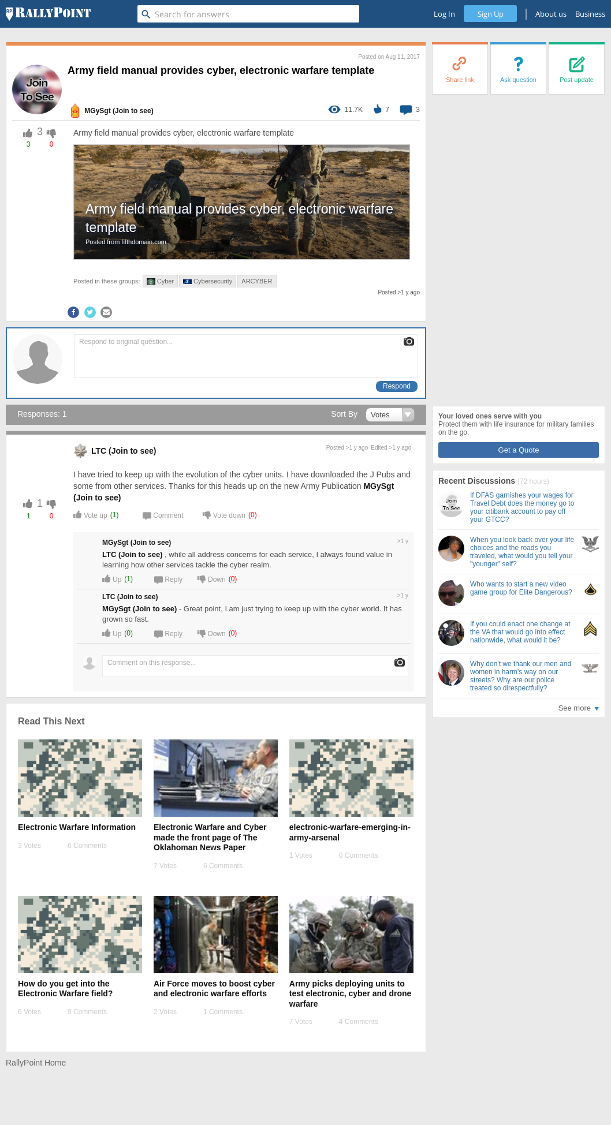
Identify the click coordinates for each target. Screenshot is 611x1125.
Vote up (90, 514)
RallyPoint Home (36, 1062)
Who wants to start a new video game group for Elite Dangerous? (521, 588)
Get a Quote (518, 450)
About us (551, 14)
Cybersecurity (207, 281)
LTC (98, 450)
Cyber (160, 281)
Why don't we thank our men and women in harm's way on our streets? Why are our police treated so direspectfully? (520, 676)
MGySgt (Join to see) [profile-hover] (139, 608)
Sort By (344, 413)
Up (111, 579)
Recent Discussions (477, 480)
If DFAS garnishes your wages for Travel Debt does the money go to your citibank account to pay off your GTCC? (522, 507)
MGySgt (97, 111)
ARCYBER (256, 281)
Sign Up (491, 14)
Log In (444, 14)
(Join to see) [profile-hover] (133, 111)
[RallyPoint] (48, 14)
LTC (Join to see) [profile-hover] (132, 554)
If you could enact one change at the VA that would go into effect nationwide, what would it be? (520, 632)
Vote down (224, 514)
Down (212, 579)
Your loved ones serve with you (490, 416)
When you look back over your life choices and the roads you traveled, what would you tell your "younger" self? (522, 552)
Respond (397, 386)
